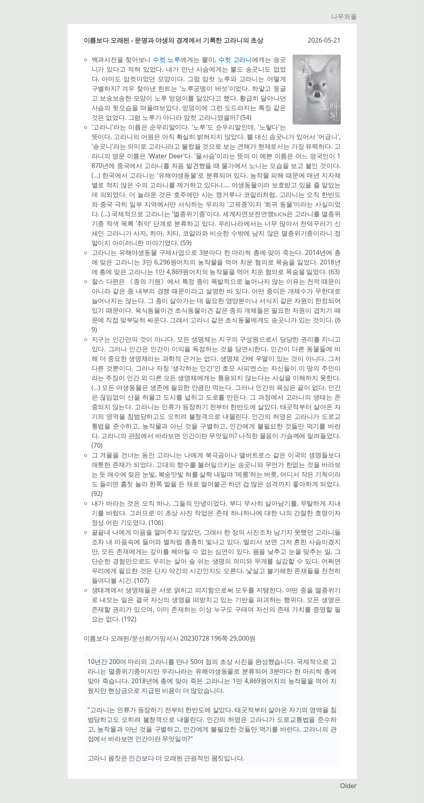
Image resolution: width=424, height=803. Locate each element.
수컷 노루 (166, 59)
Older (348, 785)
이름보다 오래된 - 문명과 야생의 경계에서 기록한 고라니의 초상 (174, 40)
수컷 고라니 (235, 59)
